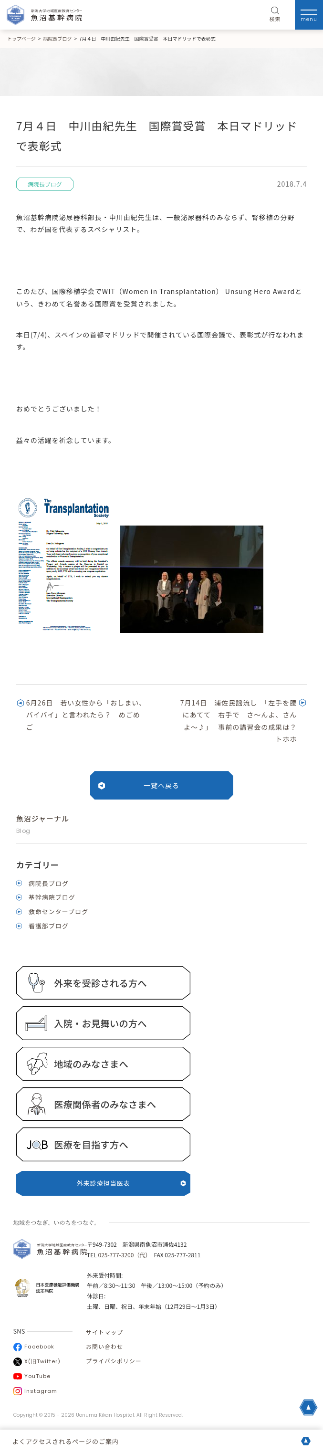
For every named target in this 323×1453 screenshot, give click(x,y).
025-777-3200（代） (123, 1255)
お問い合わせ (104, 1346)
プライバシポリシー (114, 1361)
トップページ (21, 38)
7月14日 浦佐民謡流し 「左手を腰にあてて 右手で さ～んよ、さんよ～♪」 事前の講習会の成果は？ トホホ (242, 721)
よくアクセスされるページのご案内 (65, 1441)
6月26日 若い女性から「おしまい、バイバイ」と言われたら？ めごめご (86, 714)
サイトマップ (104, 1332)
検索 (275, 15)
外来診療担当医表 (132, 1183)
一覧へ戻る (161, 785)
